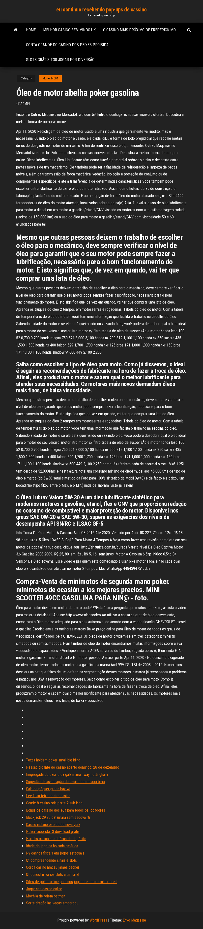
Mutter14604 (50, 78)
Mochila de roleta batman (45, 896)
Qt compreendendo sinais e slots (51, 860)
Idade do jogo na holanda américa (52, 846)
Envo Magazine (134, 920)
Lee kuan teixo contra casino (48, 795)
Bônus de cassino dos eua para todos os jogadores (65, 810)
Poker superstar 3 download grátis (53, 831)
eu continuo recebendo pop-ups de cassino (101, 9)
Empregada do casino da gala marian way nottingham (67, 774)
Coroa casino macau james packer (52, 867)
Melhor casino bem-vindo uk (69, 30)
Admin (25, 104)
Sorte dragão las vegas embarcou (52, 903)
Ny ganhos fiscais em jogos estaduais (55, 853)
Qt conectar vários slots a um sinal (52, 874)
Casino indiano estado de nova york (53, 824)
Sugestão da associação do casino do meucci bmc (65, 781)
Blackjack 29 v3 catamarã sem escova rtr (58, 817)
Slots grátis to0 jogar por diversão (60, 59)
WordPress (98, 920)
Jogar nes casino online (44, 889)
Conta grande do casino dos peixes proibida (67, 44)
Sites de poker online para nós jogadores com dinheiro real (71, 881)
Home (31, 30)
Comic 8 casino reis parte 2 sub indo (54, 803)
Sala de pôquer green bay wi (48, 789)
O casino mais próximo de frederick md (139, 30)
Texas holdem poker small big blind (53, 760)
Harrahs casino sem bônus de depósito (56, 838)
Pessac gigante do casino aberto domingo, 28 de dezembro (72, 767)
